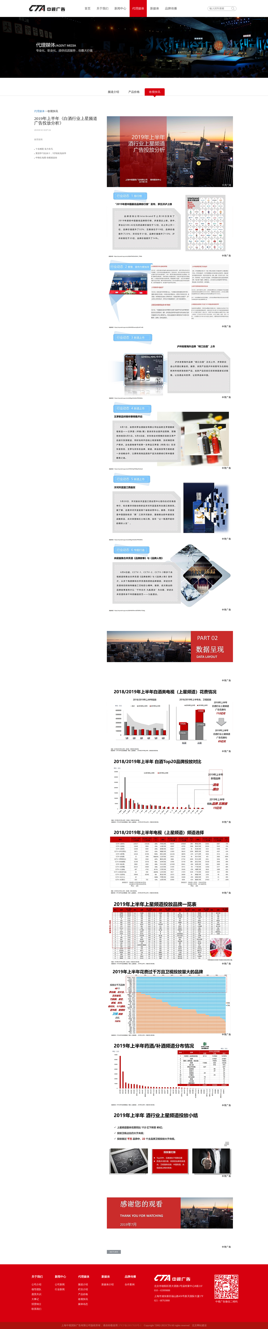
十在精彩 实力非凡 (43, 149)
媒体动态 (83, 1304)
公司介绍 (36, 1284)
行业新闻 (60, 1289)
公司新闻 (60, 1284)
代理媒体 (138, 8)
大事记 (35, 1299)
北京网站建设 (199, 1325)
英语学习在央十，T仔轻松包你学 (50, 153)
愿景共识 (36, 1294)
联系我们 (36, 1309)
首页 (88, 8)
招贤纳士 (36, 1304)
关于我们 (102, 8)
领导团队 (36, 1289)
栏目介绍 (83, 1289)
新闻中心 (120, 8)
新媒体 (154, 8)
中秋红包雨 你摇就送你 (45, 157)
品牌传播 (171, 8)
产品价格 (134, 91)
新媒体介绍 (107, 1284)
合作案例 (130, 1284)
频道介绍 (113, 91)
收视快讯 (83, 1299)
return (114, 1252)
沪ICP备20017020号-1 (129, 1325)
